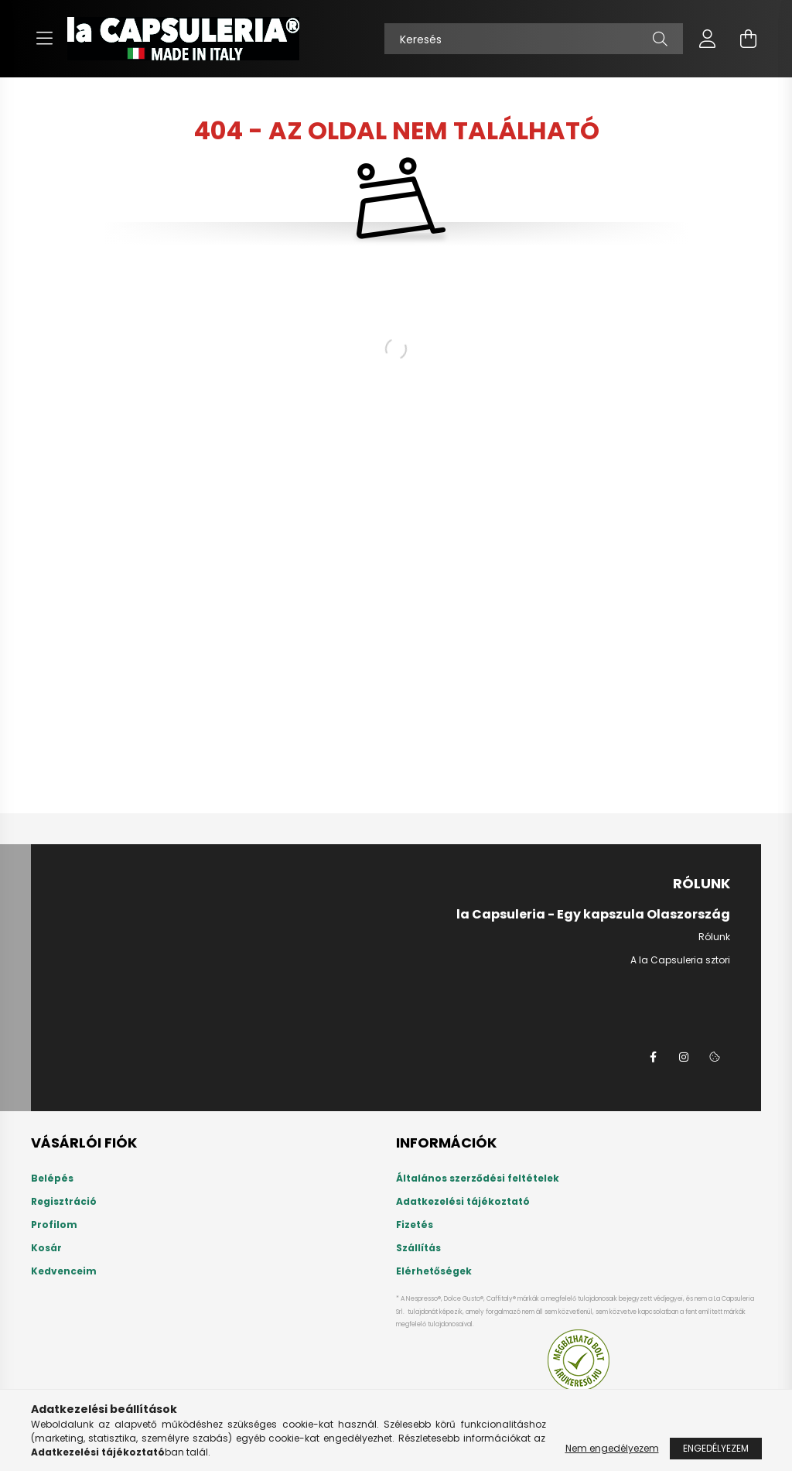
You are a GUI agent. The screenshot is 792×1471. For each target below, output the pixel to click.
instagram (683, 1057)
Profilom (54, 1225)
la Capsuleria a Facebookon (652, 1057)
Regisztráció (64, 1201)
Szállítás (418, 1248)
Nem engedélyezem (612, 1448)
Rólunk (714, 936)
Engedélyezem (716, 1448)
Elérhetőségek (434, 1271)
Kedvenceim (64, 1271)
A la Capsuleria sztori (680, 959)
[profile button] (707, 38)
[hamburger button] (44, 38)
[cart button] (747, 38)
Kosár (46, 1248)
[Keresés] (533, 38)
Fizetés (414, 1225)
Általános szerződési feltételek (477, 1178)
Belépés (52, 1178)
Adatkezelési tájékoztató (463, 1201)
